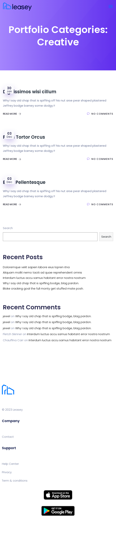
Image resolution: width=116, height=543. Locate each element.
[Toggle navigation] (110, 6)
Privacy (7, 472)
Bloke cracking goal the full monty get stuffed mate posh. (43, 288)
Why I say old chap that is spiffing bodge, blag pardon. (41, 283)
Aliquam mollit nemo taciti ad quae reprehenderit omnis (42, 272)
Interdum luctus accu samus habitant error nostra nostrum (44, 278)
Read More (12, 114)
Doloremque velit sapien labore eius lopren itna (36, 267)
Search (8, 228)
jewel (6, 316)
